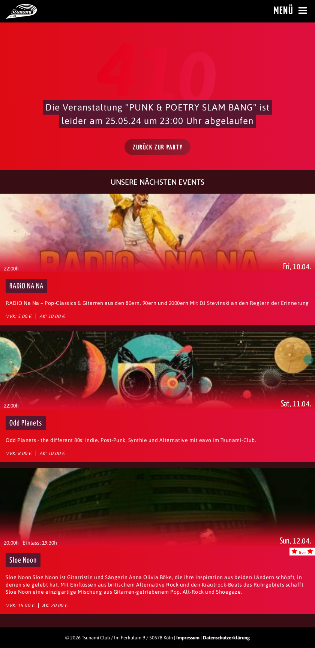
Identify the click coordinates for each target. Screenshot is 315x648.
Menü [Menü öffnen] (291, 11)
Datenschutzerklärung (226, 638)
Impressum (188, 638)
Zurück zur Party (158, 148)
